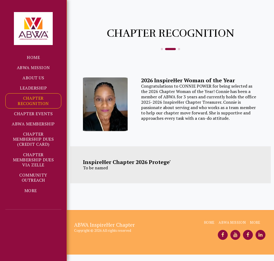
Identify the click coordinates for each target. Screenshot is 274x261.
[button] (20, 233)
